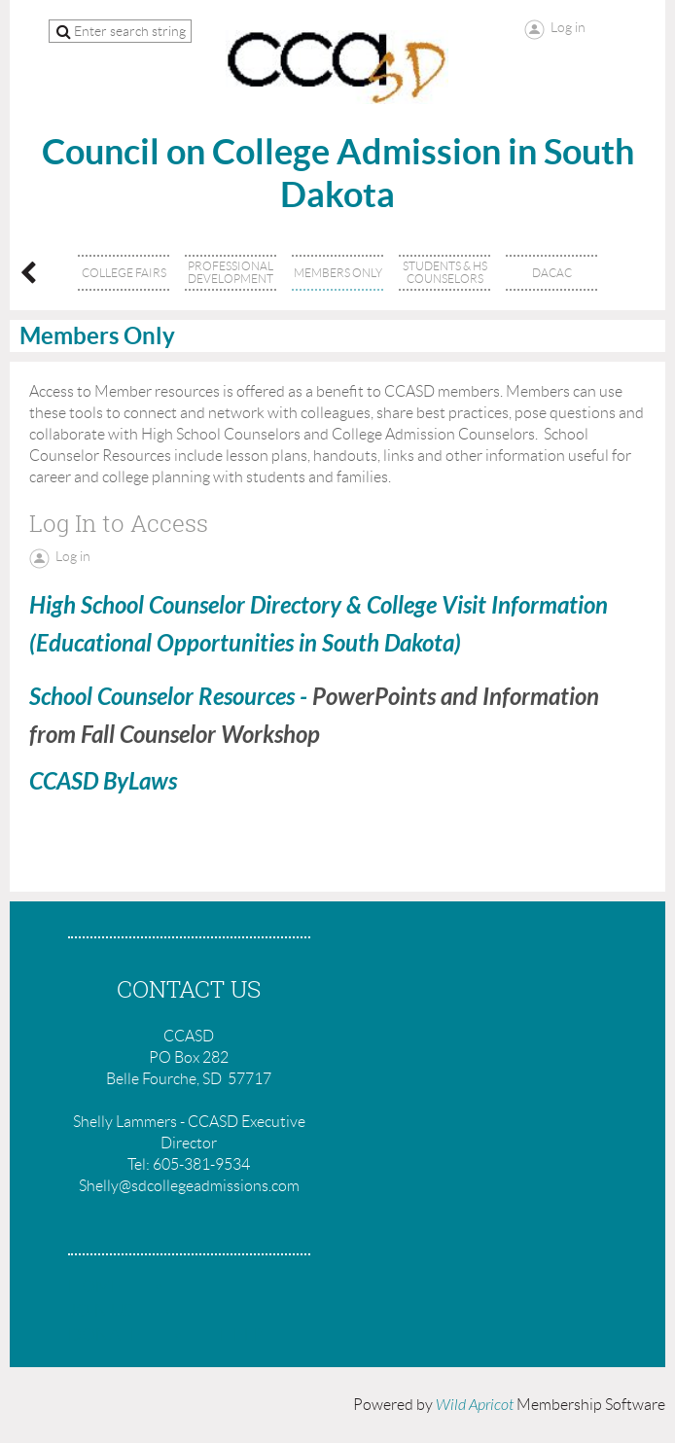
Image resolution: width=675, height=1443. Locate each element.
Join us (100, 1310)
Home (95, 1286)
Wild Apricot (475, 1405)
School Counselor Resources (162, 697)
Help (242, 1335)
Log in (568, 27)
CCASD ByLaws (103, 781)
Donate (104, 1335)
